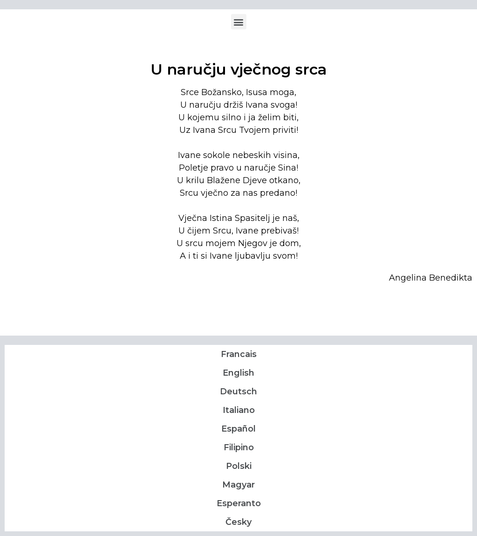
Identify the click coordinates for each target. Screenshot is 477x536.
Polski (239, 466)
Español (238, 429)
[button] (238, 21)
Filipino (239, 447)
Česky (238, 522)
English (238, 373)
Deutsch (238, 391)
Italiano (239, 410)
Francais (239, 354)
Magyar (238, 485)
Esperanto (239, 503)
